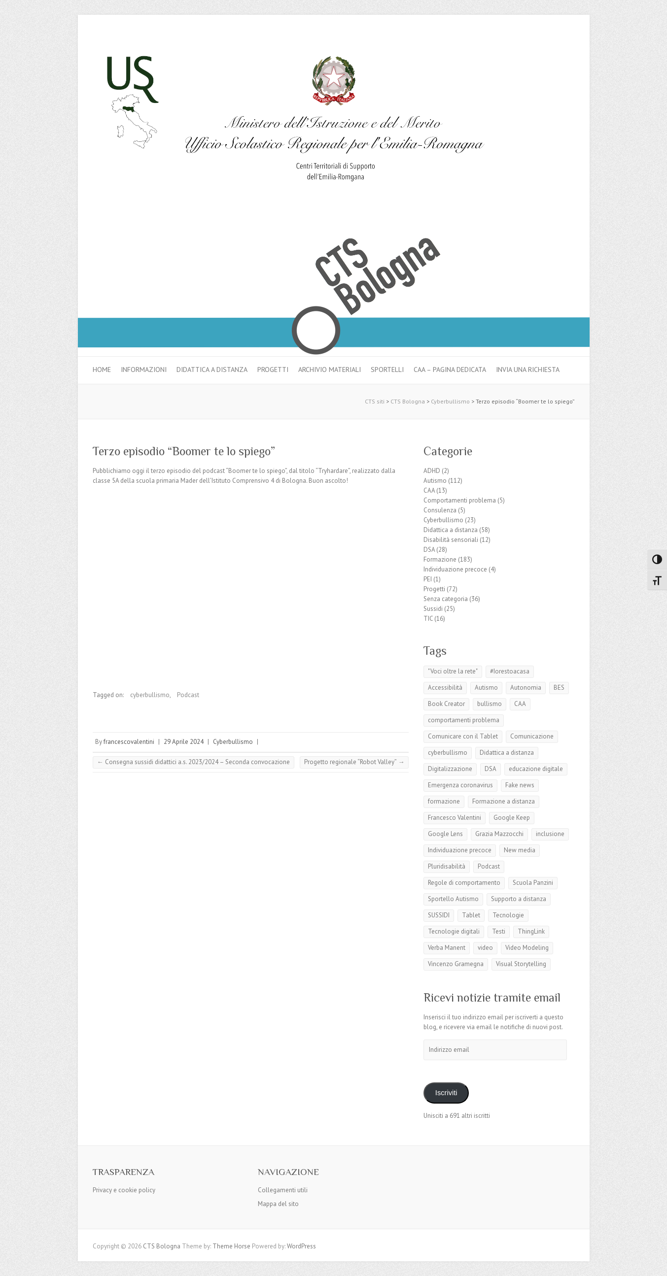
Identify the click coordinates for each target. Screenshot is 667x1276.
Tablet (471, 915)
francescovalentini (129, 742)
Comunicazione (532, 736)
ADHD (431, 471)
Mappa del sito (278, 1204)
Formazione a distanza (503, 801)
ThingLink (531, 931)
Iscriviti (446, 1093)
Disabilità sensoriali (450, 540)
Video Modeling (527, 947)
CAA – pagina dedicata (450, 369)
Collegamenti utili (283, 1190)
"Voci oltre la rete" (453, 671)
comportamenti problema (463, 720)
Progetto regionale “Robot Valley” (354, 762)
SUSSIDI (439, 915)
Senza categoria (445, 599)
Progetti (272, 369)
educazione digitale (536, 769)
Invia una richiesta (528, 369)
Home (102, 369)
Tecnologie (508, 915)
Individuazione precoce (455, 569)
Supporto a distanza (518, 899)
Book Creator (446, 704)
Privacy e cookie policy (124, 1190)
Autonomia (525, 687)
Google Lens (445, 834)
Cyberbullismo (233, 742)
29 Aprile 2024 (184, 742)
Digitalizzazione (450, 769)
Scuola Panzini (533, 882)
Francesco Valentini (454, 817)
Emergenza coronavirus (460, 785)
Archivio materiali (329, 369)
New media (519, 850)
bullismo (489, 704)
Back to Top (653, 1262)
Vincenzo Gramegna (456, 964)
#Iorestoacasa (509, 671)
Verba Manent (446, 947)
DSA (429, 549)
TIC (428, 618)
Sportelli (387, 369)
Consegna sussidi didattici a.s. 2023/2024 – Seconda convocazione (193, 762)
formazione (444, 801)
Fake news (519, 785)
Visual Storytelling (521, 964)
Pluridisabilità (446, 866)
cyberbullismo (150, 695)
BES (559, 687)
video (485, 947)
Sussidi (433, 608)
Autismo (435, 480)
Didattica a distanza (211, 369)
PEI (427, 579)
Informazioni (144, 369)
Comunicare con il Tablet (463, 736)
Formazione (439, 559)
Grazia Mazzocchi (499, 834)
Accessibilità (445, 687)
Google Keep (511, 817)
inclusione (550, 834)
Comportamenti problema (459, 500)
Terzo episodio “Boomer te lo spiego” (184, 451)
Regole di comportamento (464, 882)
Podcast (188, 695)
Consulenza (439, 510)
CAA (429, 490)
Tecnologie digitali (454, 931)
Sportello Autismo (453, 899)
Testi (498, 931)
